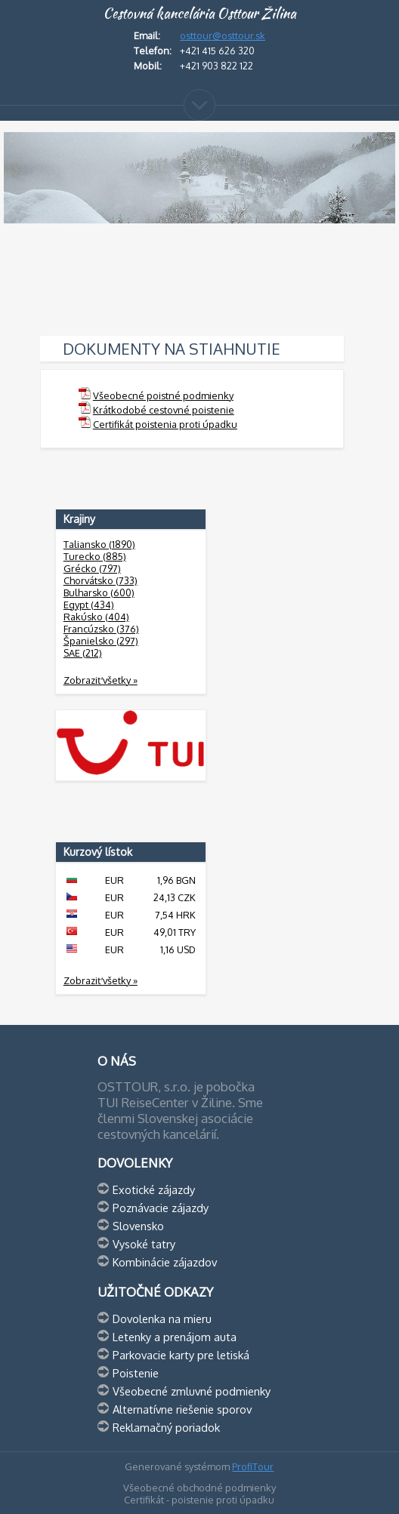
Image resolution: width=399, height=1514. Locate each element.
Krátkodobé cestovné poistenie (163, 410)
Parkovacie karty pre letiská (181, 1355)
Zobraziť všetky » (100, 680)
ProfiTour (253, 1466)
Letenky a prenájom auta (175, 1336)
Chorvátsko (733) (100, 580)
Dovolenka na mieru (162, 1318)
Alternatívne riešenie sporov (182, 1409)
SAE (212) (82, 653)
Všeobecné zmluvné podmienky (192, 1391)
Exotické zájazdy (154, 1189)
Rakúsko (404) (96, 617)
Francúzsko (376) (101, 629)
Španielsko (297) (100, 641)
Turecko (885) (94, 556)
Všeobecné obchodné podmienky (199, 1488)
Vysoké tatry (144, 1244)
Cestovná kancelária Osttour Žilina (199, 13)
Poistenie (136, 1373)
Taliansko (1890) (99, 544)
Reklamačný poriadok (166, 1427)
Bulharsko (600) (99, 592)
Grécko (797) (92, 568)
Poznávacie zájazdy (161, 1207)
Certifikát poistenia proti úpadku (165, 424)
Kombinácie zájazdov (165, 1262)
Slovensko (138, 1225)
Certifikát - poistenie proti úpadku (199, 1500)
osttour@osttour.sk (222, 35)
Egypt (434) (88, 605)
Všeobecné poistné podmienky (163, 395)
